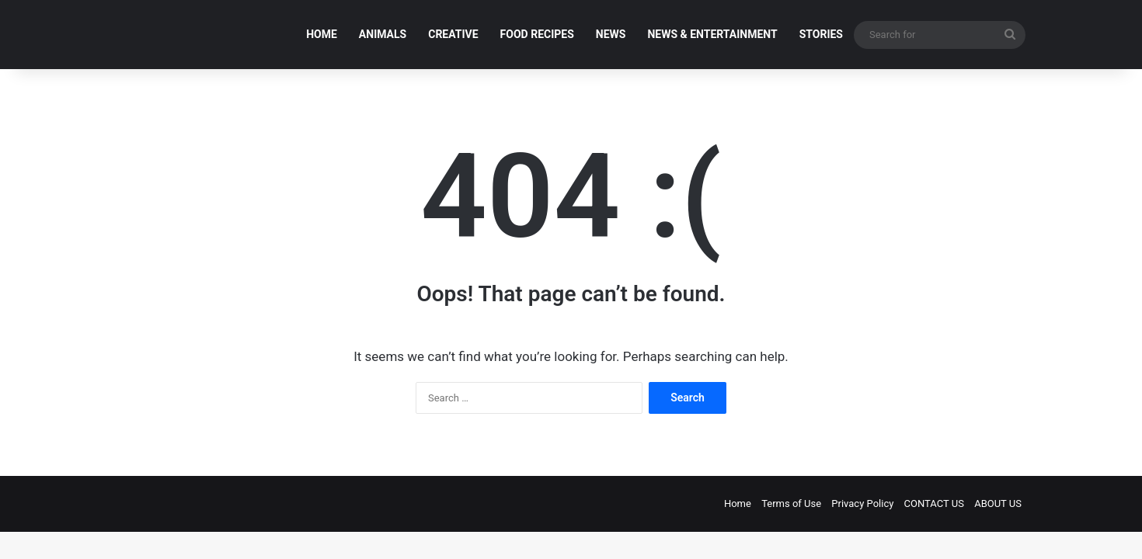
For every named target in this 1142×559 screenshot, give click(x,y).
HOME (321, 34)
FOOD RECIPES (537, 34)
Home (737, 503)
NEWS (611, 34)
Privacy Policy (862, 503)
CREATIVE (453, 34)
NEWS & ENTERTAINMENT (712, 34)
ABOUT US (998, 503)
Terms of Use (791, 503)
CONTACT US (934, 503)
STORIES (821, 34)
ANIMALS (382, 34)
